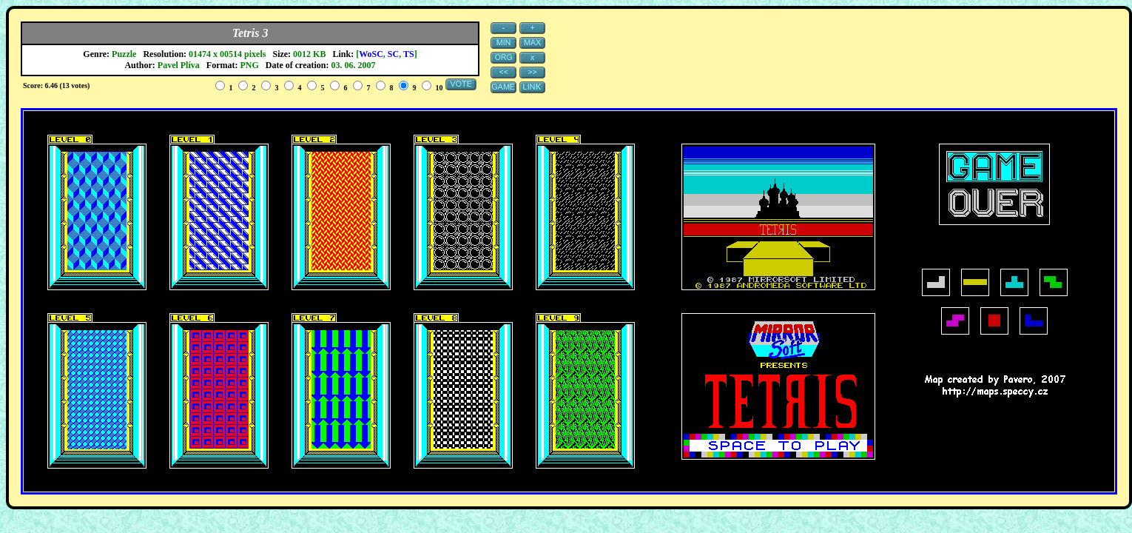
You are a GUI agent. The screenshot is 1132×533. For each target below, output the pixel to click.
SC (393, 54)
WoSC (371, 54)
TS (408, 54)
